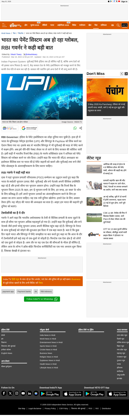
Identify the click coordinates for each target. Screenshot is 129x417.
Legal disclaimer (34, 408)
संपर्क (3, 335)
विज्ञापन (4, 342)
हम (2, 339)
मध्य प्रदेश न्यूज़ (122, 350)
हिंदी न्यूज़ (15, 279)
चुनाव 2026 (34, 25)
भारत (52, 25)
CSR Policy (63, 408)
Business (76, 279)
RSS (90, 408)
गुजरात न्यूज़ (121, 360)
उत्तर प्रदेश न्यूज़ (122, 335)
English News (6, 353)
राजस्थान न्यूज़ (121, 357)
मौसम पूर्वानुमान (6, 366)
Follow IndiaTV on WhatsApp (42, 299)
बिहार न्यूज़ (120, 346)
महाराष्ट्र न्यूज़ (121, 353)
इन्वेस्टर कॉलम (6, 350)
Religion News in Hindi (49, 357)
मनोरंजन (82, 25)
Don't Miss (96, 74)
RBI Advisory (46, 291)
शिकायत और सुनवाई (8, 346)
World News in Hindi (48, 339)
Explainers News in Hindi (50, 360)
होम (26, 25)
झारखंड (119, 378)
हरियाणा (119, 368)
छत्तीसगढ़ (120, 371)
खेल (89, 25)
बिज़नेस (20, 33)
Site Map (21, 408)
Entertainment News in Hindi (51, 342)
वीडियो (44, 25)
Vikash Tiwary (16, 54)
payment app (8, 291)
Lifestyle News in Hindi (49, 368)
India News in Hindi (47, 335)
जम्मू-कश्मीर (121, 375)
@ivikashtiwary (31, 54)
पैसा (95, 25)
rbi (36, 291)
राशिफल (104, 25)
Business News (46, 353)
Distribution (106, 408)
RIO (97, 408)
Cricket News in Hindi (48, 350)
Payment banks (24, 291)
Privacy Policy (50, 408)
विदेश (74, 25)
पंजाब (119, 364)
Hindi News (5, 33)
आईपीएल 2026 (63, 25)
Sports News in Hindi (48, 346)
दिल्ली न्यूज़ (120, 339)
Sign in (124, 2)
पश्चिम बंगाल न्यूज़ (123, 342)
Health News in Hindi (48, 364)
